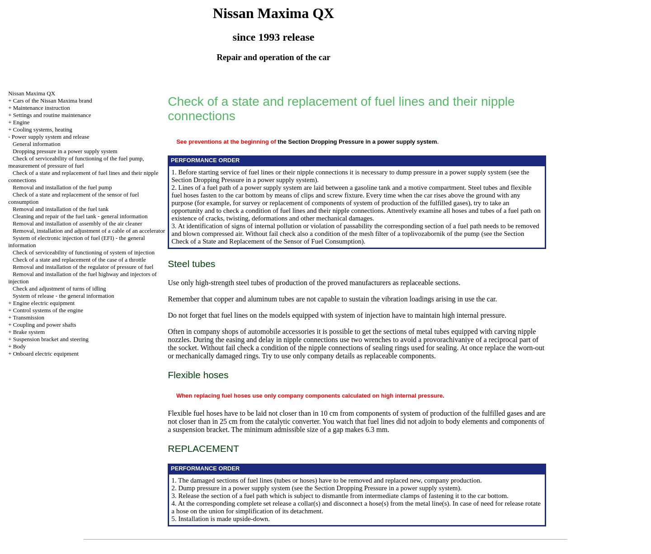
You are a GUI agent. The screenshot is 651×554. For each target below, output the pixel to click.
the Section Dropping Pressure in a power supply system (357, 141)
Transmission (28, 317)
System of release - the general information (63, 295)
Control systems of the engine (48, 310)
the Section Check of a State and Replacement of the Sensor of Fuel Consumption (347, 237)
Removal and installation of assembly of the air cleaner (77, 223)
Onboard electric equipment (46, 353)
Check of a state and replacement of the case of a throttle (79, 259)
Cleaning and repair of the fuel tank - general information (80, 216)
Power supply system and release (51, 136)
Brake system (29, 332)
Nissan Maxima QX (31, 93)
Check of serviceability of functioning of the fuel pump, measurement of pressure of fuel (76, 162)
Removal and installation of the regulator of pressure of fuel (83, 266)
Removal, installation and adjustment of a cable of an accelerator (89, 230)
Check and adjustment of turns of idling (59, 288)
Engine (21, 122)
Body (19, 346)
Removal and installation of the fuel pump (62, 187)
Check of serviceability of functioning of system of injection (84, 252)
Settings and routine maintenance (52, 115)
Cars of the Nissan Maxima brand (52, 100)
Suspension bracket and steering (51, 339)
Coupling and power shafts (44, 324)
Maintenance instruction (41, 107)
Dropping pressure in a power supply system (65, 151)
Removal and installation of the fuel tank (60, 209)
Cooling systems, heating (42, 129)
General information (37, 144)
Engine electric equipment (44, 303)
